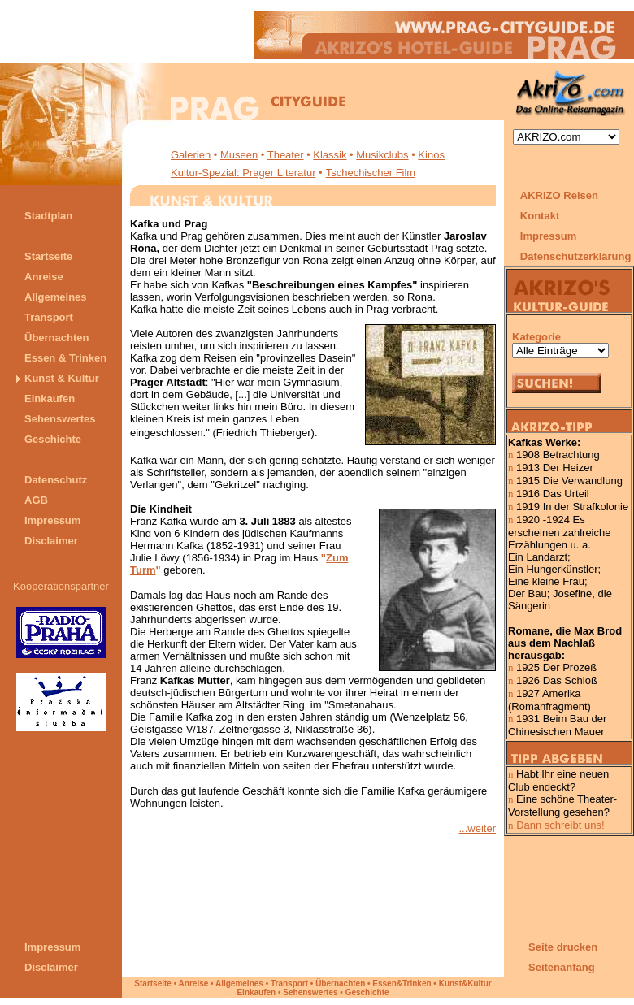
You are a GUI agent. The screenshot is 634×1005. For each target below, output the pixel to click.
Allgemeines (239, 983)
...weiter (477, 828)
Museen (239, 155)
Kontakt (539, 216)
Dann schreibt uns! (560, 825)
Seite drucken (562, 947)
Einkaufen (256, 992)
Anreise (194, 983)
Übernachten (340, 983)
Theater (285, 155)
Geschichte (367, 992)
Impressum (548, 236)
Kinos (431, 155)
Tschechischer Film (371, 173)
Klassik (329, 155)
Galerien (191, 155)
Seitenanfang (561, 967)
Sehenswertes (310, 992)
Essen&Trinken (401, 983)
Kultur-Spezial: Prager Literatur (243, 173)
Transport (289, 983)
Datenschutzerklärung (577, 256)
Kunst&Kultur (465, 983)
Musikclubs (382, 155)
